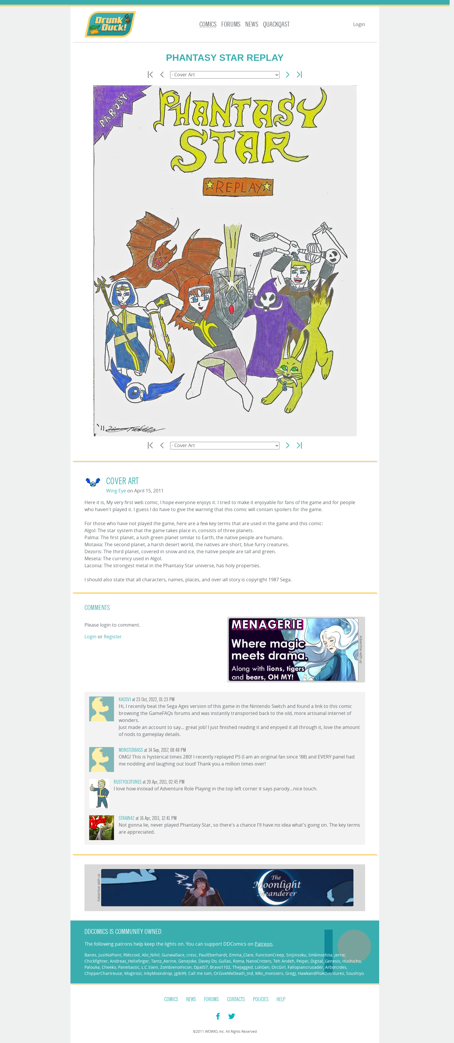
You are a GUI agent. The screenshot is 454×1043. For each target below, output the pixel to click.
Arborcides (335, 967)
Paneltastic (128, 967)
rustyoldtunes (127, 782)
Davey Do (207, 961)
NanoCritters (258, 961)
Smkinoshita (320, 955)
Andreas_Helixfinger (129, 961)
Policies (261, 999)
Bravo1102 (220, 967)
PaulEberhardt (213, 955)
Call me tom (200, 973)
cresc (192, 955)
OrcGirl (279, 967)
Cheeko (109, 967)
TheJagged (242, 967)
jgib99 (180, 973)
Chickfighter (96, 961)
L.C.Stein (149, 967)
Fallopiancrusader (305, 967)
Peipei (302, 961)
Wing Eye (116, 490)
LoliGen (262, 967)
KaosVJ (125, 700)
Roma (238, 961)
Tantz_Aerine (163, 961)
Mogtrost (133, 973)
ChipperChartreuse (103, 973)
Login (359, 24)
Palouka (92, 967)
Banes (90, 955)
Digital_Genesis (325, 961)
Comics (208, 24)
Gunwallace (173, 955)
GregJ (290, 973)
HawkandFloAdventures (321, 973)
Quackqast (276, 24)
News (251, 24)
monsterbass (131, 750)
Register (113, 636)
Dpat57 (201, 967)
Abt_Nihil (151, 955)
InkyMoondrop (158, 973)
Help (281, 999)
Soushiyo (355, 973)
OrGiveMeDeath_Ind (233, 973)
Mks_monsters (269, 973)
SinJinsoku (296, 955)
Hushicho (351, 961)
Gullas (225, 961)
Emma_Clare (241, 955)
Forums (231, 24)
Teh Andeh (283, 961)
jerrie (339, 955)
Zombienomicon (176, 967)
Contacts (236, 999)
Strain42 (126, 818)
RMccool (131, 955)
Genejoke (187, 961)
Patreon (263, 944)
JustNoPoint (110, 955)
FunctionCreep (270, 955)
